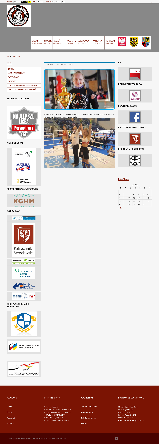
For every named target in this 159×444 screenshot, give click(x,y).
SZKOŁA (24, 69)
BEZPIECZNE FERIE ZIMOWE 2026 (58, 410)
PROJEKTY (24, 81)
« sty (120, 208)
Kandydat (10, 423)
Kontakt (84, 423)
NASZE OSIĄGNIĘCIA (24, 73)
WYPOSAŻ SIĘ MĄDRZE (54, 418)
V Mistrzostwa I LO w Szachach (57, 420)
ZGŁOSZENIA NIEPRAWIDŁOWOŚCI (22, 89)
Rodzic (9, 412)
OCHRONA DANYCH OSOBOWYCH (22, 85)
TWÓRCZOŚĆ (24, 77)
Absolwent (11, 418)
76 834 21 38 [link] (128, 418)
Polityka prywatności (88, 418)
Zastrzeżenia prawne (89, 406)
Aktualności (16, 56)
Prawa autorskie (87, 412)
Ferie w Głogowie (52, 407)
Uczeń (9, 406)
